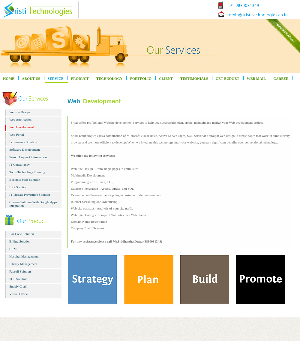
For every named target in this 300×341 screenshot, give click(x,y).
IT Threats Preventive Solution (29, 194)
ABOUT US (31, 79)
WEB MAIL (256, 79)
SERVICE (56, 79)
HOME (8, 79)
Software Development (24, 149)
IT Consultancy (19, 164)
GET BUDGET (227, 79)
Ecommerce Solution (23, 142)
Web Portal (16, 134)
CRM (12, 249)
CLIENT (166, 79)
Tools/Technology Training (27, 172)
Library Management (23, 264)
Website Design (19, 112)
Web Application (20, 119)
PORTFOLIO (141, 79)
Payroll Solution (20, 271)
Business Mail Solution (24, 179)
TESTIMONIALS (194, 79)
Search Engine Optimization (28, 157)
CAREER (281, 79)
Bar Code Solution (21, 234)
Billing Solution (20, 241)
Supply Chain (18, 286)
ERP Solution (18, 187)
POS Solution (18, 279)
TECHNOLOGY (109, 79)
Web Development (21, 127)
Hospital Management (23, 256)
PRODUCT (80, 79)
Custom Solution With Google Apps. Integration (33, 203)
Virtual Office (18, 294)
